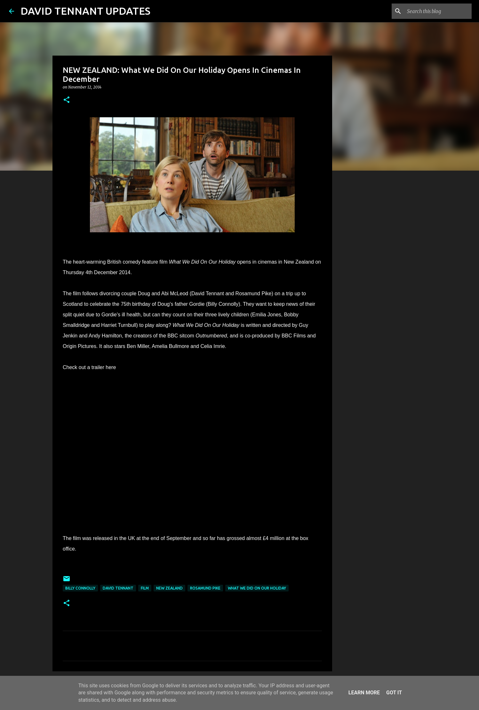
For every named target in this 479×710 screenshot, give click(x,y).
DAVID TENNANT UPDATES (85, 11)
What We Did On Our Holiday (257, 588)
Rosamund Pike (205, 588)
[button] (66, 100)
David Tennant (118, 588)
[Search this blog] (438, 11)
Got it (394, 693)
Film (145, 588)
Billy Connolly (80, 588)
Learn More (364, 693)
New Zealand (169, 588)
